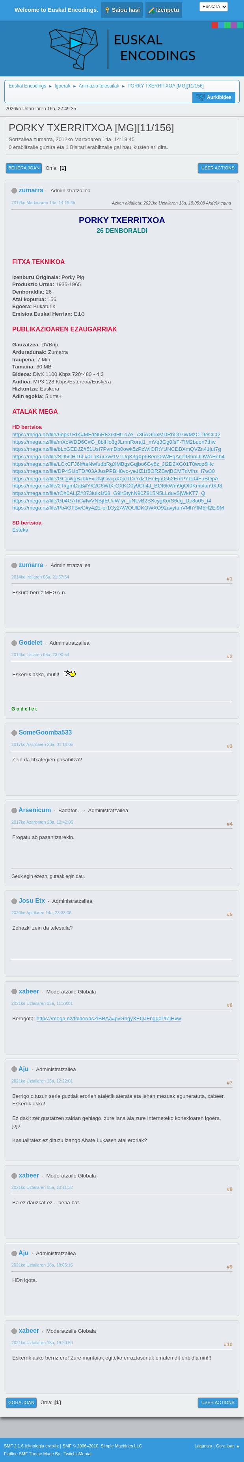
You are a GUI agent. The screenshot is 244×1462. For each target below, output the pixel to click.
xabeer (29, 991)
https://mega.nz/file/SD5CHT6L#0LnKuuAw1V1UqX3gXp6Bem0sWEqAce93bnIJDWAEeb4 (118, 456)
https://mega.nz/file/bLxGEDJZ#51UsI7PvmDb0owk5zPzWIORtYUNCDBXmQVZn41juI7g (116, 449)
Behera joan (23, 168)
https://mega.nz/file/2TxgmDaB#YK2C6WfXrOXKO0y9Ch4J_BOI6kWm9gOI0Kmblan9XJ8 (117, 486)
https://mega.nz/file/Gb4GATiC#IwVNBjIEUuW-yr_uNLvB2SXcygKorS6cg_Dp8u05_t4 (111, 501)
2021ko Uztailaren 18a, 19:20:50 (42, 1342)
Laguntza (203, 1445)
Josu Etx (32, 900)
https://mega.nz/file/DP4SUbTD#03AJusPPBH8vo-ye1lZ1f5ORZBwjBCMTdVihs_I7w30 (113, 471)
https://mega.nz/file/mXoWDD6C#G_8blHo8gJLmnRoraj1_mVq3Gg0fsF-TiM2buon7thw (114, 442)
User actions (218, 168)
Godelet (30, 642)
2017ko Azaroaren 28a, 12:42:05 (42, 822)
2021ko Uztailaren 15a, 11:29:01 (42, 1003)
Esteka (20, 530)
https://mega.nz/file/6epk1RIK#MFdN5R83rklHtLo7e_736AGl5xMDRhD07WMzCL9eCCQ (116, 434)
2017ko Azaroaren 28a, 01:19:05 (42, 744)
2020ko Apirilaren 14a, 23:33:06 (41, 912)
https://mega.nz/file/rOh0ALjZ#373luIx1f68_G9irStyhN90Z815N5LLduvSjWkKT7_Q (108, 493)
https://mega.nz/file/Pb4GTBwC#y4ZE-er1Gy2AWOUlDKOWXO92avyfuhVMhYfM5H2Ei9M (118, 508)
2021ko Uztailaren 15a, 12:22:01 (42, 1081)
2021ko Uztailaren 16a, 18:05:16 (42, 1265)
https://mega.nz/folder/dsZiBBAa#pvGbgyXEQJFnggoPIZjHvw (109, 1018)
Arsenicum (35, 810)
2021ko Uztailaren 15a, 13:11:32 (42, 1187)
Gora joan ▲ (228, 1445)
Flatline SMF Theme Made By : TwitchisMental (47, 1453)
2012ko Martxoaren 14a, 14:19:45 (43, 202)
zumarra (31, 190)
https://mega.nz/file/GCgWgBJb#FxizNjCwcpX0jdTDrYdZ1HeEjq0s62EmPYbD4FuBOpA (115, 479)
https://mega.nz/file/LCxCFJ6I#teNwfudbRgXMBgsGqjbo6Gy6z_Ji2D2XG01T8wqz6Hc (113, 464)
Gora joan (21, 1402)
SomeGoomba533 (45, 732)
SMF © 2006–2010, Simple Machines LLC (102, 1445)
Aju (24, 1069)
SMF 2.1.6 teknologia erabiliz (31, 1445)
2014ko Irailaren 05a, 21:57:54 (40, 577)
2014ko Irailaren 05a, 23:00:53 (40, 654)
